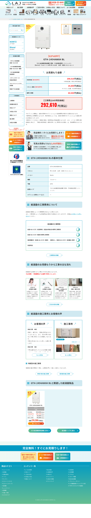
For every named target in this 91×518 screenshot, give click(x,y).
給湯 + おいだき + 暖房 (16, 77)
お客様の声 (30, 7)
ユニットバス (8, 14)
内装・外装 (76, 14)
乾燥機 (69, 14)
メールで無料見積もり (80, 3)
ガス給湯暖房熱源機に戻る (39, 445)
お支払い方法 (50, 7)
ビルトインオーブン (8, 497)
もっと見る (39, 369)
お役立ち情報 (13, 131)
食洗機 (55, 14)
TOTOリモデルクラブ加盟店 (76, 500)
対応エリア (9, 7)
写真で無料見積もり (69, 3)
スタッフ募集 (72, 490)
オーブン (49, 14)
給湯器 (15, 14)
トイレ (28, 14)
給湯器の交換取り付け (19, 28)
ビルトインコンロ (7, 495)
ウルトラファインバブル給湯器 (16, 93)
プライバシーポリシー (74, 495)
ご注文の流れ (40, 7)
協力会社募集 (72, 493)
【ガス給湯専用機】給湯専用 (15, 82)
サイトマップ (50, 495)
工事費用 (12, 110)
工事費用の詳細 (54, 269)
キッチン (35, 14)
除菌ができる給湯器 (14, 98)
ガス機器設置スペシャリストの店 (77, 497)
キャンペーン (50, 490)
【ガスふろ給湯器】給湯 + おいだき (15, 71)
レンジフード (62, 14)
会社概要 (71, 486)
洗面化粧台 (22, 14)
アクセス (71, 488)
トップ (10, 28)
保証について (61, 7)
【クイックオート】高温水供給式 (15, 88)
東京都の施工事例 (65, 387)
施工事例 (20, 7)
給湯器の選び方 (14, 113)
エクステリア (82, 14)
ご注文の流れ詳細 (54, 318)
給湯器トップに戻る (68, 445)
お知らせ (49, 488)
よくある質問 (71, 7)
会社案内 (81, 7)
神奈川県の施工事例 (43, 387)
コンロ (42, 14)
